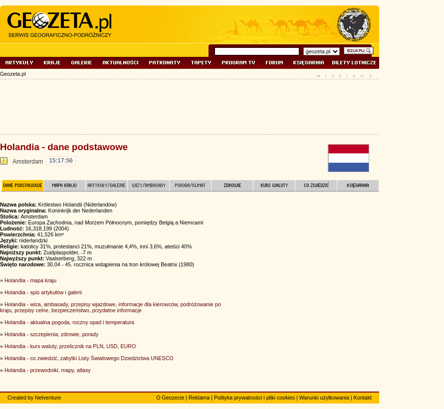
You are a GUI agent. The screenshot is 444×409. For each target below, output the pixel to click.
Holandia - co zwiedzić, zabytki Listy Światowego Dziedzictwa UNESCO (89, 358)
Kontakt (363, 398)
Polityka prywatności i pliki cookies (254, 398)
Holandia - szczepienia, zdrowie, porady (51, 334)
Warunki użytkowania (324, 398)
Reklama (199, 398)
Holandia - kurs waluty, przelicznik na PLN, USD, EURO (70, 346)
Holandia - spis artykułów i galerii (43, 292)
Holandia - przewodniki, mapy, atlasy (47, 370)
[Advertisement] (304, 268)
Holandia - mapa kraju (30, 280)
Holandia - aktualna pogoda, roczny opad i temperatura (69, 322)
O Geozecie (170, 398)
